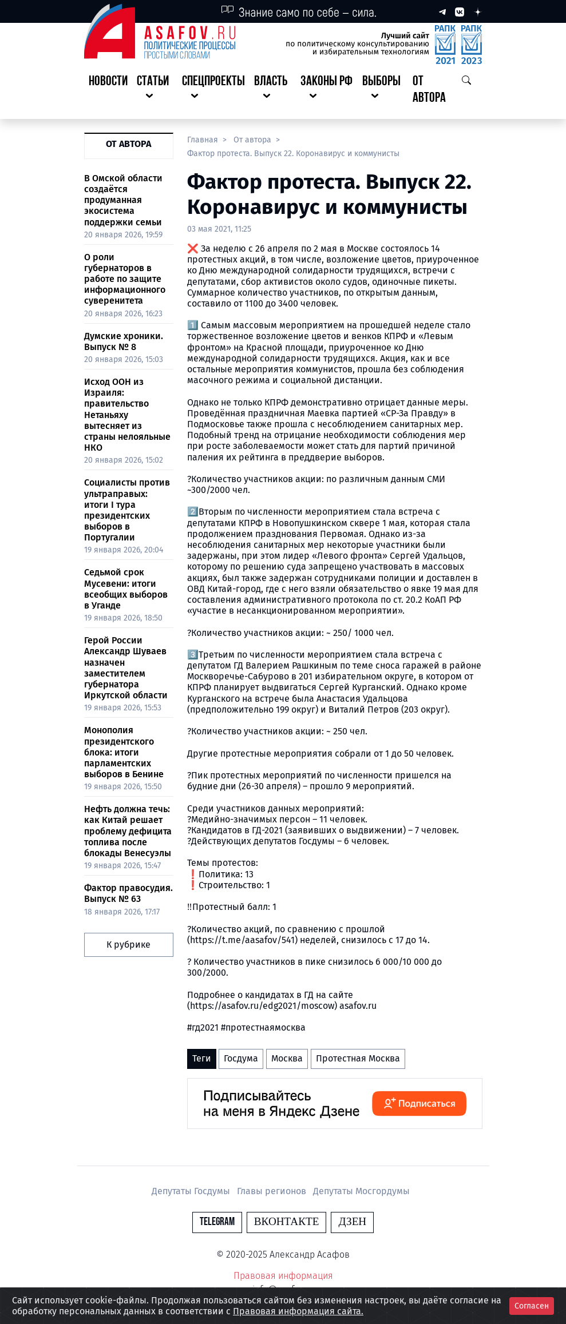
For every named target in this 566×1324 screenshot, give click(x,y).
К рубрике (128, 944)
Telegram (217, 1221)
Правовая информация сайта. (298, 1311)
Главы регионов (272, 1191)
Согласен (531, 1306)
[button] (155, 90)
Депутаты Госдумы (192, 1191)
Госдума (241, 1058)
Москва (287, 1058)
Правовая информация (283, 1275)
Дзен (352, 1221)
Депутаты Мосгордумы (361, 1191)
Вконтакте (286, 1221)
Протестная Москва (358, 1058)
